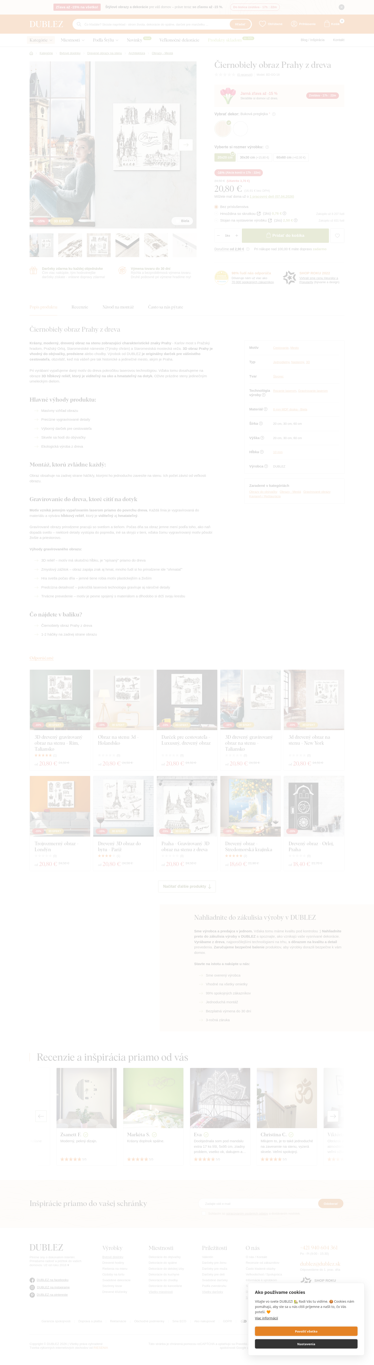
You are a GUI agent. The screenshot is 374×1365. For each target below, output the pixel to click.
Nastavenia (333, 1344)
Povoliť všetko (280, 1344)
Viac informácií (266, 1330)
